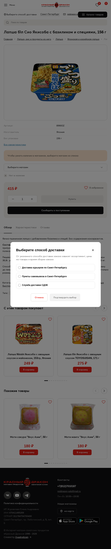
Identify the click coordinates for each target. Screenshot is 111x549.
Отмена (39, 297)
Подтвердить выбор (65, 297)
